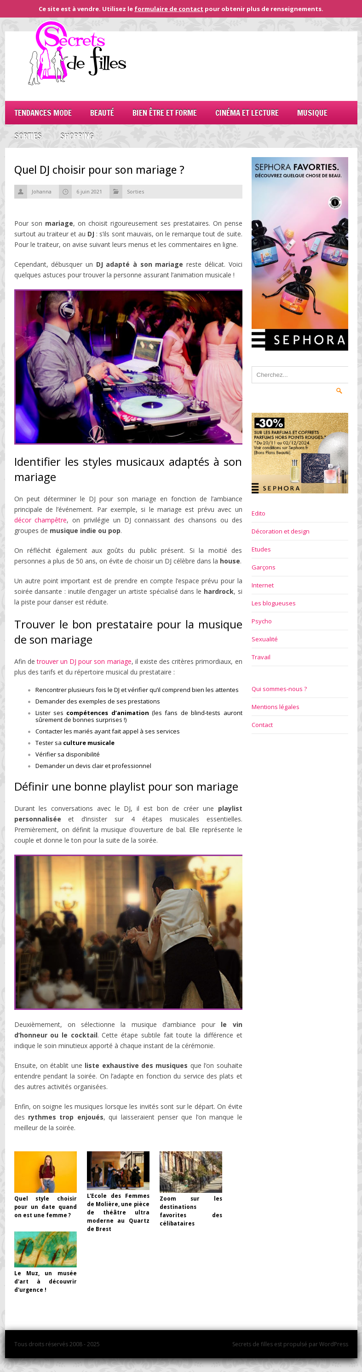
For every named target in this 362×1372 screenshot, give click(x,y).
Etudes (261, 549)
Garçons (264, 567)
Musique (312, 112)
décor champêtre (40, 520)
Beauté (102, 112)
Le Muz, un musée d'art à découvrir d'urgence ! (45, 1281)
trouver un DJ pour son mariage (84, 661)
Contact (262, 725)
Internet (263, 585)
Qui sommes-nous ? (279, 689)
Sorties (28, 136)
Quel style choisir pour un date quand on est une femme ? (45, 1207)
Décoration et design (281, 531)
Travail (261, 657)
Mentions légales (275, 707)
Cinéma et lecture (247, 112)
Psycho (262, 621)
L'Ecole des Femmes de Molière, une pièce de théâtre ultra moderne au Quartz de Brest (118, 1212)
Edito (258, 513)
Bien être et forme (164, 112)
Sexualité (265, 639)
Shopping (77, 136)
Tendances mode (43, 112)
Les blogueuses (274, 603)
